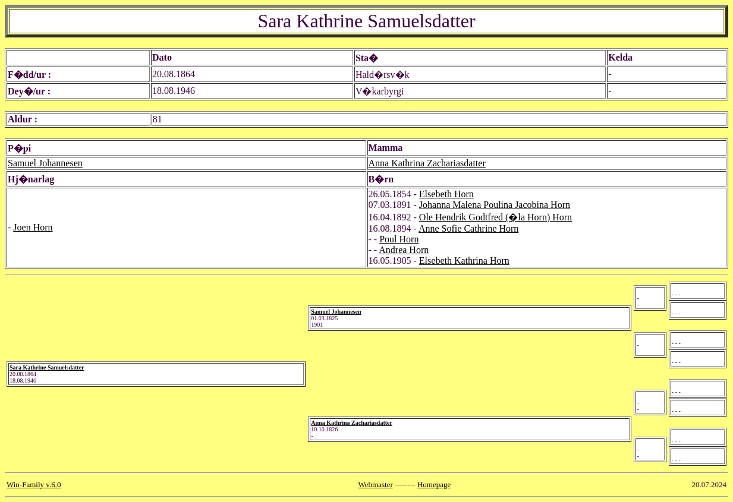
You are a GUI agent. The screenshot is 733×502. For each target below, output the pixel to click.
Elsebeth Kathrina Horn (464, 260)
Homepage (434, 484)
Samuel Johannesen (45, 163)
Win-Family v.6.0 (34, 484)
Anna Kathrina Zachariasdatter (427, 163)
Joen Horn (32, 227)
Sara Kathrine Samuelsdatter (47, 367)
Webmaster (375, 484)
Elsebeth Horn (446, 194)
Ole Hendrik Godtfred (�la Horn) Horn (495, 217)
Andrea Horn (404, 250)
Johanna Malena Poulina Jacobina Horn (494, 205)
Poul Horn (399, 239)
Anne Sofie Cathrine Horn (468, 228)
